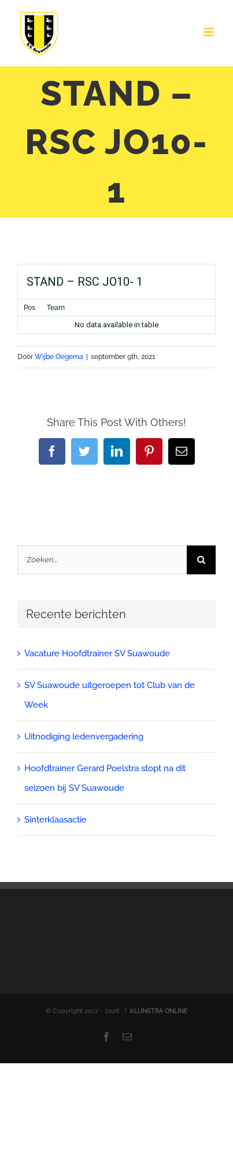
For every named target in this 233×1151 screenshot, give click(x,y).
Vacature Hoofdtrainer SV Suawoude (97, 653)
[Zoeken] (201, 559)
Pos (29, 308)
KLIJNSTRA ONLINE (159, 1011)
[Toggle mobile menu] (210, 32)
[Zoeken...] (102, 559)
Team (56, 308)
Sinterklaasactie (55, 819)
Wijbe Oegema (59, 357)
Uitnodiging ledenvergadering (83, 736)
